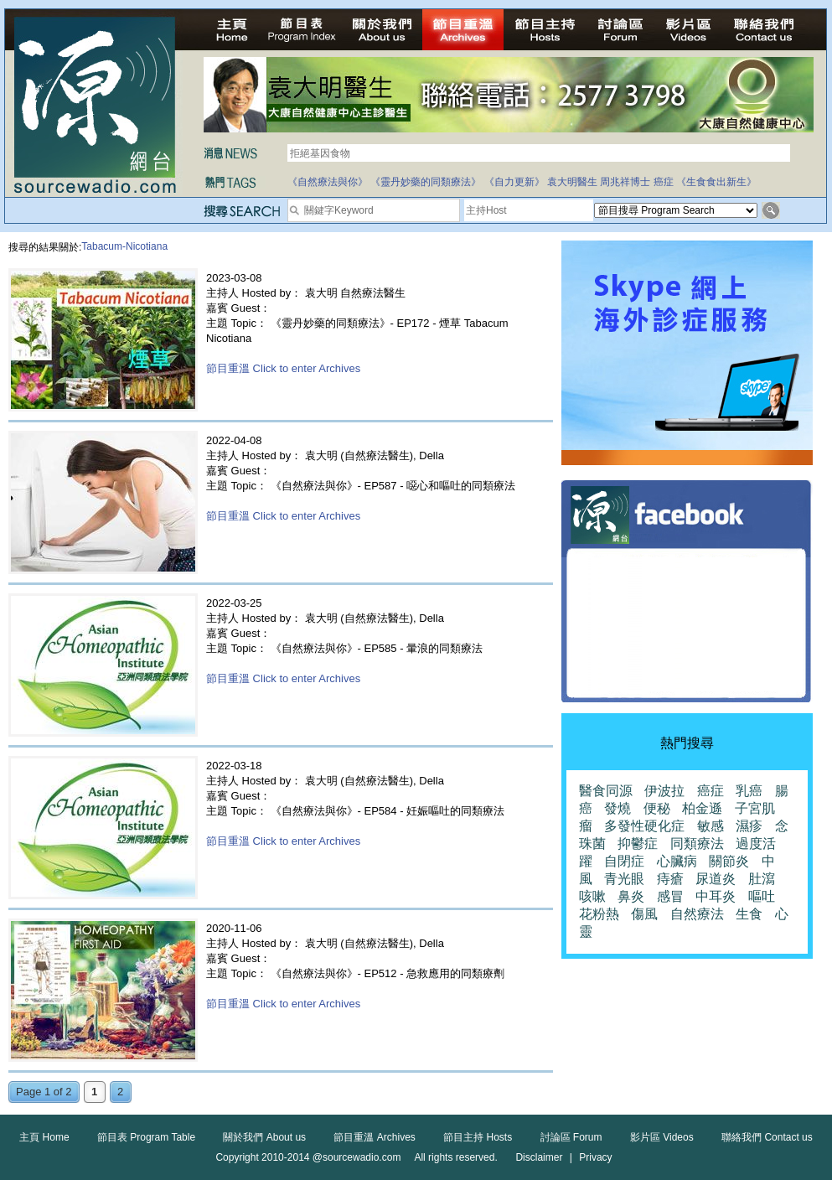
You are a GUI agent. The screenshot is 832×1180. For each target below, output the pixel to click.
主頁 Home (44, 1137)
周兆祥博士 (625, 182)
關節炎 (729, 861)
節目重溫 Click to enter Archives (283, 368)
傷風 (644, 914)
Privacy (595, 1157)
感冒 (670, 896)
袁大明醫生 (572, 182)
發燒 (617, 808)
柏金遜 (702, 808)
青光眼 (624, 879)
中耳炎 (715, 896)
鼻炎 (631, 896)
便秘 (656, 808)
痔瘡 (670, 879)
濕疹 (749, 826)
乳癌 (749, 791)
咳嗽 (592, 896)
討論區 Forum (571, 1137)
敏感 (710, 826)
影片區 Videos (662, 1137)
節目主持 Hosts (477, 1137)
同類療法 (697, 843)
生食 (749, 914)
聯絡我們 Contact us (767, 1137)
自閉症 (624, 861)
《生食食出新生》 (716, 182)
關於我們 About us (264, 1137)
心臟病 (677, 861)
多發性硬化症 (644, 826)
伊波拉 (664, 791)
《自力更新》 (514, 182)
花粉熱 (599, 914)
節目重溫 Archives (374, 1137)
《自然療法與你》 (327, 182)
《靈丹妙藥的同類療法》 (425, 182)
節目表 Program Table (146, 1137)
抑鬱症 (638, 843)
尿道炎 (715, 879)
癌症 (664, 182)
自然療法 (697, 914)
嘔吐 (761, 896)
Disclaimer (538, 1157)
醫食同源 (606, 791)
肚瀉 (761, 879)
